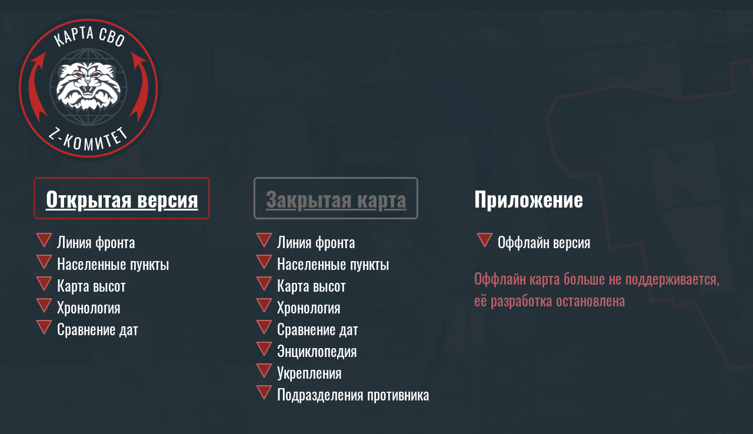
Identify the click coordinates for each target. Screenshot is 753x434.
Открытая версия (122, 198)
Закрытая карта (336, 198)
